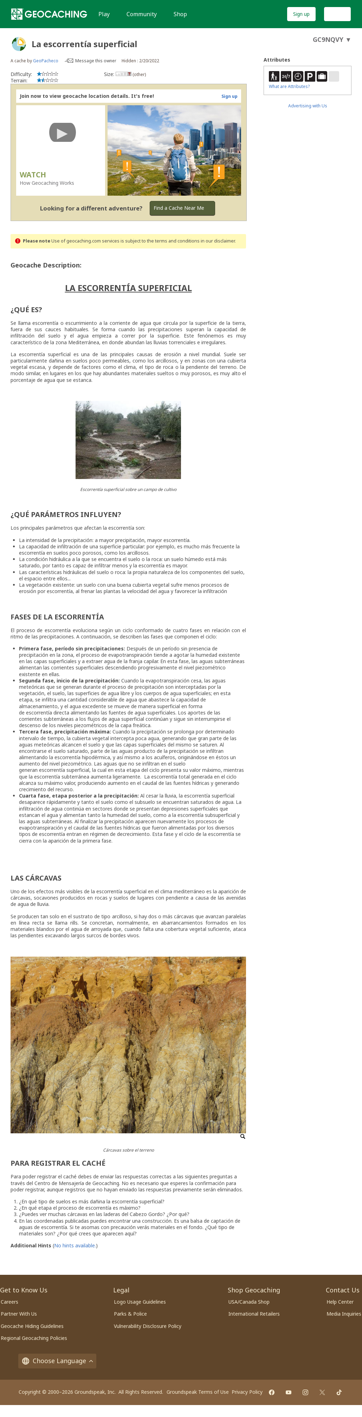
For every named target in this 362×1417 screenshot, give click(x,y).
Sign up (301, 14)
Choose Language (57, 1360)
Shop (180, 14)
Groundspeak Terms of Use (198, 1391)
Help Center (340, 1301)
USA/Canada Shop (249, 1301)
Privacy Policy (247, 1391)
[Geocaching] (49, 14)
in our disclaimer (218, 241)
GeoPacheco (45, 61)
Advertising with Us (307, 106)
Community (142, 14)
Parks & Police (130, 1313)
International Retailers (254, 1313)
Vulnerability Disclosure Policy (147, 1326)
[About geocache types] (19, 44)
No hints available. (75, 1245)
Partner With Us (19, 1313)
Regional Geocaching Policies (34, 1338)
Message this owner (95, 61)
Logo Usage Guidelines (140, 1301)
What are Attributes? (289, 86)
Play (104, 14)
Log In (337, 14)
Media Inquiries (344, 1313)
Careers (9, 1301)
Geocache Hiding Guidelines (32, 1326)
